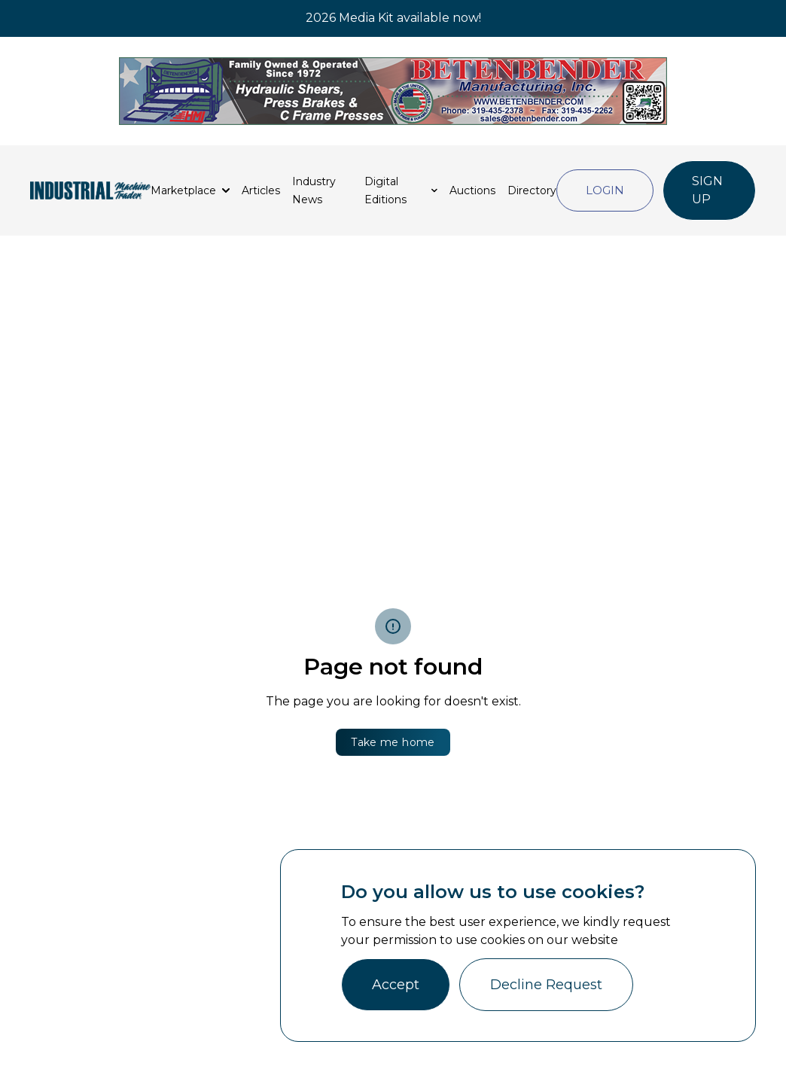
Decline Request (546, 984)
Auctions (472, 190)
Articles (261, 190)
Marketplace (183, 190)
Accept (395, 984)
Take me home (392, 742)
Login (605, 190)
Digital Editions (385, 190)
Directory (531, 190)
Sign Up (707, 190)
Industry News (314, 190)
